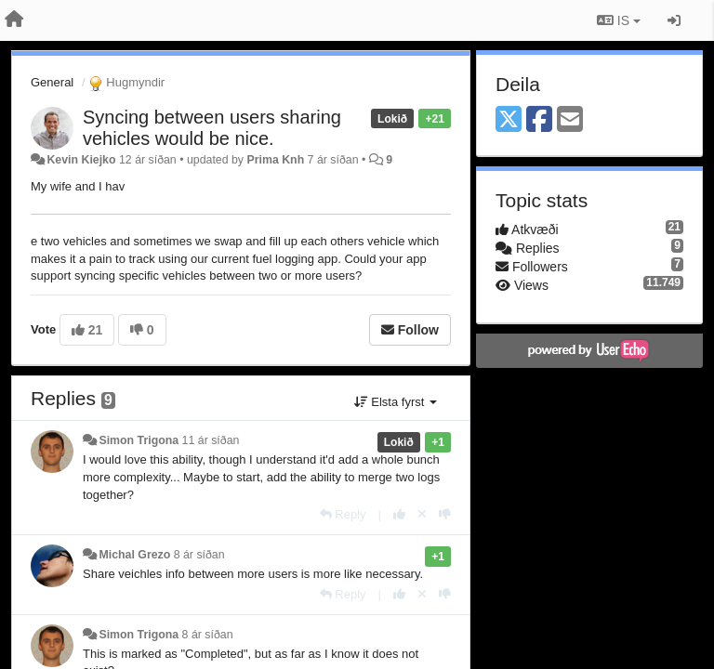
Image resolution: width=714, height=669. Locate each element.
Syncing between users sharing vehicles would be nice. (212, 128)
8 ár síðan (199, 554)
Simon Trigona (138, 440)
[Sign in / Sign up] (674, 20)
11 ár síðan (211, 440)
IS (619, 20)
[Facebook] (539, 120)
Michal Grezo (134, 554)
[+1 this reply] (399, 514)
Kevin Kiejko (80, 159)
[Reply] (343, 514)
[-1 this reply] (445, 514)
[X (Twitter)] (509, 120)
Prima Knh (275, 159)
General (52, 82)
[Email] (570, 120)
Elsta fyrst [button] (395, 402)
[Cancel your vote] (422, 514)
